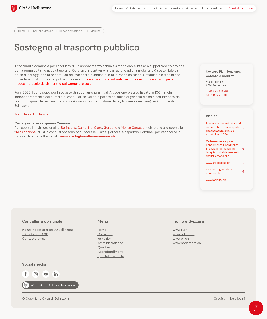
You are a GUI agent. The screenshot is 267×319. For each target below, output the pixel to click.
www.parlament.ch (187, 243)
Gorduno (110, 127)
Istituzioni (150, 8)
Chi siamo (133, 8)
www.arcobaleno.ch (218, 163)
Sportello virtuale (241, 8)
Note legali (237, 298)
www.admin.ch (183, 234)
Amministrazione (171, 8)
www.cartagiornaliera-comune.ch (87, 136)
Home (119, 8)
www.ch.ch (181, 238)
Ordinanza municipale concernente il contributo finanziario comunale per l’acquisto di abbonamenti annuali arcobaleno (222, 149)
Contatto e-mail (216, 94)
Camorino (85, 127)
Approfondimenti (214, 8)
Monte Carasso (132, 127)
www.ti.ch (180, 230)
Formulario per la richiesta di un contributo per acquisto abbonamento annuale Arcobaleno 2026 (223, 129)
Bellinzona (68, 127)
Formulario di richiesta (31, 114)
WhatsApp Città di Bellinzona (52, 285)
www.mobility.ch (216, 180)
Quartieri (192, 8)
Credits (219, 298)
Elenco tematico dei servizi (72, 31)
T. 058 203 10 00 (35, 234)
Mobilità (95, 31)
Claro (98, 127)
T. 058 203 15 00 (217, 91)
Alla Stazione (26, 132)
